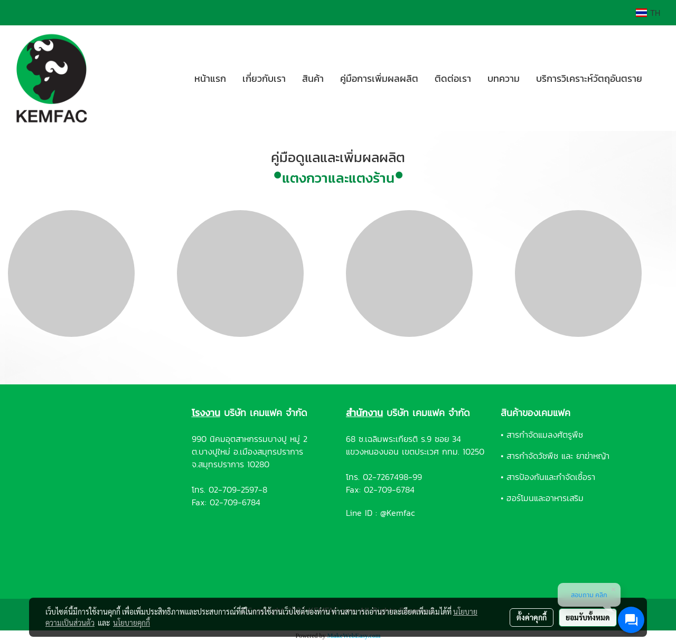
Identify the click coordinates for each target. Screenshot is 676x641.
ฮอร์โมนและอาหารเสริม (545, 498)
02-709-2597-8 (238, 489)
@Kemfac (397, 512)
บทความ (503, 78)
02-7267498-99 (392, 476)
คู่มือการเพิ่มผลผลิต (379, 78)
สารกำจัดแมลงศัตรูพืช (544, 434)
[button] (659, 78)
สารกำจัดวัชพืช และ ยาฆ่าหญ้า (557, 455)
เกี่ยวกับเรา (264, 78)
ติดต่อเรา (453, 78)
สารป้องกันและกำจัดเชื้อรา (550, 476)
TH (648, 12)
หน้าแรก (210, 78)
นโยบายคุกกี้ (131, 622)
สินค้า (313, 78)
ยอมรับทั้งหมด (588, 617)
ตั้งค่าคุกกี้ (532, 617)
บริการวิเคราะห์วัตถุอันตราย (589, 78)
